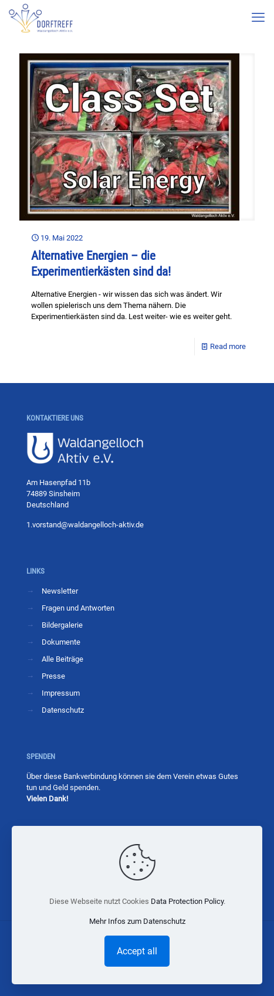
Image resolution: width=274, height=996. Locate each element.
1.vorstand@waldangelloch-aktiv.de (85, 524)
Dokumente (61, 642)
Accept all (137, 951)
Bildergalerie (62, 625)
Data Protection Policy (187, 901)
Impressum (61, 693)
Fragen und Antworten (78, 608)
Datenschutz (63, 710)
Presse (53, 676)
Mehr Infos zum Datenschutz (137, 921)
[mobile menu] (258, 18)
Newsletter (60, 591)
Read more (228, 346)
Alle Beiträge (62, 659)
